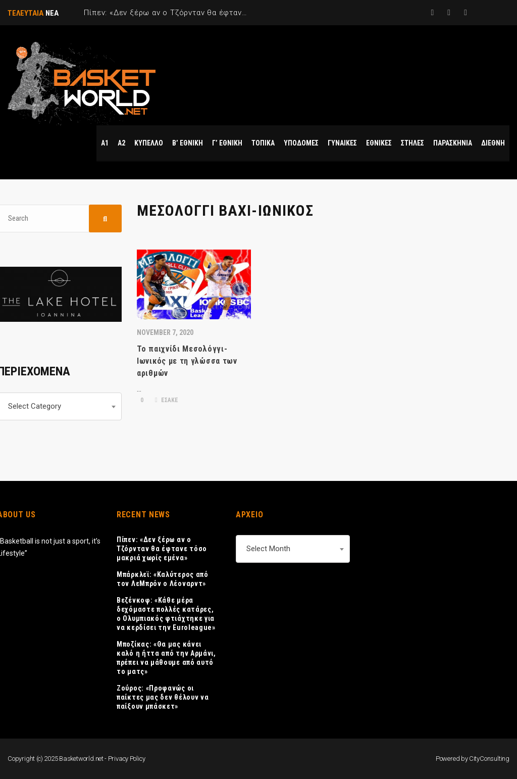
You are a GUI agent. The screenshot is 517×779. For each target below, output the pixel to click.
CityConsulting (489, 758)
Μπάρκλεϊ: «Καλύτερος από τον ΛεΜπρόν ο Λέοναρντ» (163, 579)
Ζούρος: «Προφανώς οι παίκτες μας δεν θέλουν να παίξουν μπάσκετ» (163, 697)
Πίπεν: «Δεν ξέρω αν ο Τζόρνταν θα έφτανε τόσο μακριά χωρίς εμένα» (162, 548)
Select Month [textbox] (268, 548)
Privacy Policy (126, 758)
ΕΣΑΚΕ (166, 400)
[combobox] (293, 549)
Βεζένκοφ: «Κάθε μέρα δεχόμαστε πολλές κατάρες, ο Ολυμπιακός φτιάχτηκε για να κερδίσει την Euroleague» (166, 613)
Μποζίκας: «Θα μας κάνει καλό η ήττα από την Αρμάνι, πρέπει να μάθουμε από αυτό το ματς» (166, 657)
